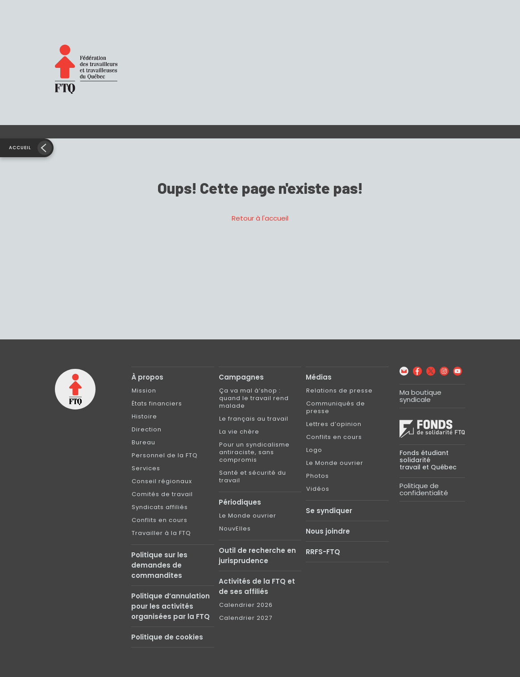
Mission (144, 390)
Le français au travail (253, 418)
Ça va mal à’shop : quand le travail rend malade (254, 398)
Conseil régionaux (162, 481)
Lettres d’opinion (334, 424)
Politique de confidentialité (423, 489)
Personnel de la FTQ (165, 455)
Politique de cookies (167, 637)
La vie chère (239, 431)
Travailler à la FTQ (161, 533)
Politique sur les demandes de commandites (159, 565)
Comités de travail (162, 494)
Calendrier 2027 (245, 618)
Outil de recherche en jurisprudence (257, 555)
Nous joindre (328, 531)
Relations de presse (339, 390)
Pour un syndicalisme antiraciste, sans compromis (254, 452)
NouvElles (235, 528)
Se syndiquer (329, 510)
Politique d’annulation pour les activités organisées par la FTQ (170, 606)
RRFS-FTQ (323, 551)
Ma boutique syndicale (420, 396)
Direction (147, 429)
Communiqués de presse (335, 407)
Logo (314, 450)
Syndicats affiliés (160, 507)
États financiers (157, 403)
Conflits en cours (159, 520)
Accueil (20, 147)
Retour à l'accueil (260, 218)
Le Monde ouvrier (247, 515)
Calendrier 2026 (246, 605)
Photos (317, 476)
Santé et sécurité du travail (252, 476)
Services (146, 468)
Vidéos (317, 489)
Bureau (143, 442)
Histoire (144, 416)
